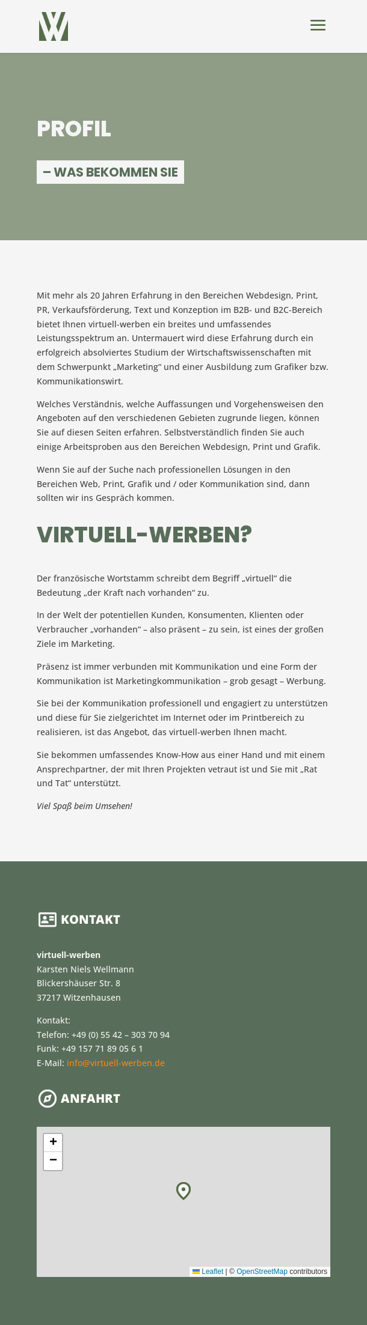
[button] (183, 1191)
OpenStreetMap (262, 1271)
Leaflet (208, 1271)
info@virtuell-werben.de (116, 1063)
